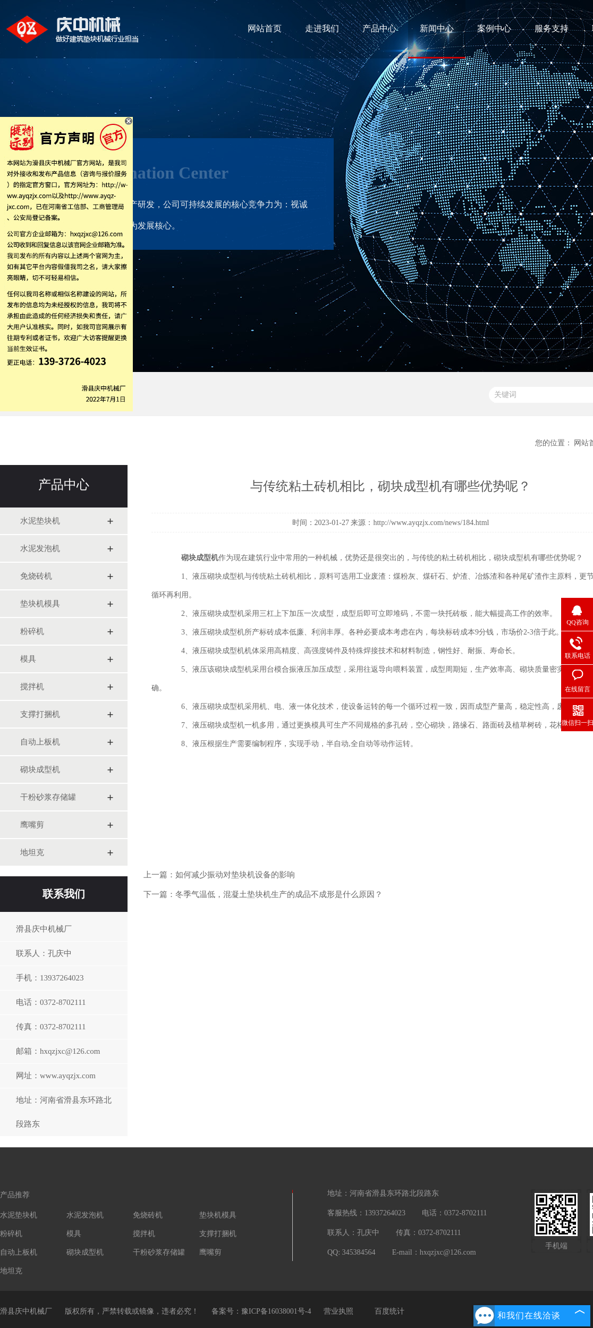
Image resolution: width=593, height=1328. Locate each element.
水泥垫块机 (40, 521)
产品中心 (379, 28)
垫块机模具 (40, 603)
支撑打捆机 (40, 714)
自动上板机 (40, 742)
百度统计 (389, 1311)
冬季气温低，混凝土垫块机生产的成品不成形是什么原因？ (279, 894)
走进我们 (322, 28)
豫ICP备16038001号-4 (276, 1311)
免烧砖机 (36, 576)
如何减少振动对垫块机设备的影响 (235, 874)
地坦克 (32, 852)
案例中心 (494, 28)
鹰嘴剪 (32, 825)
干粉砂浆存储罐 (48, 797)
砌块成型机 (40, 769)
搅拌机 (32, 686)
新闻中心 (437, 28)
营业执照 (338, 1311)
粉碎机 (32, 631)
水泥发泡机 (40, 548)
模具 (28, 659)
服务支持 (552, 28)
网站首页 (265, 28)
